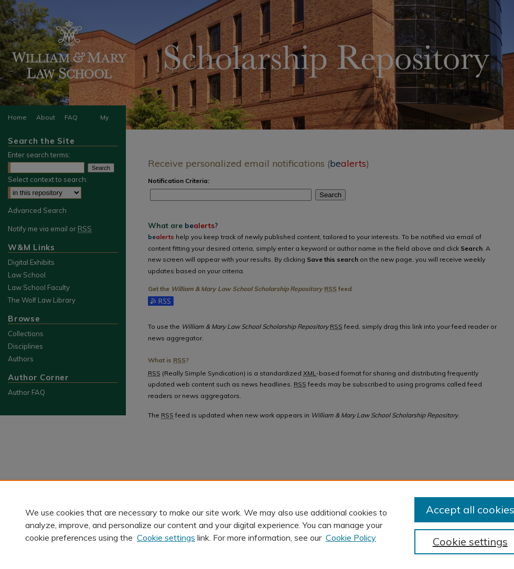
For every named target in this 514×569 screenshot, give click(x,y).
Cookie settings (166, 537)
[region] (257, 524)
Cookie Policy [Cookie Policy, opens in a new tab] (351, 537)
